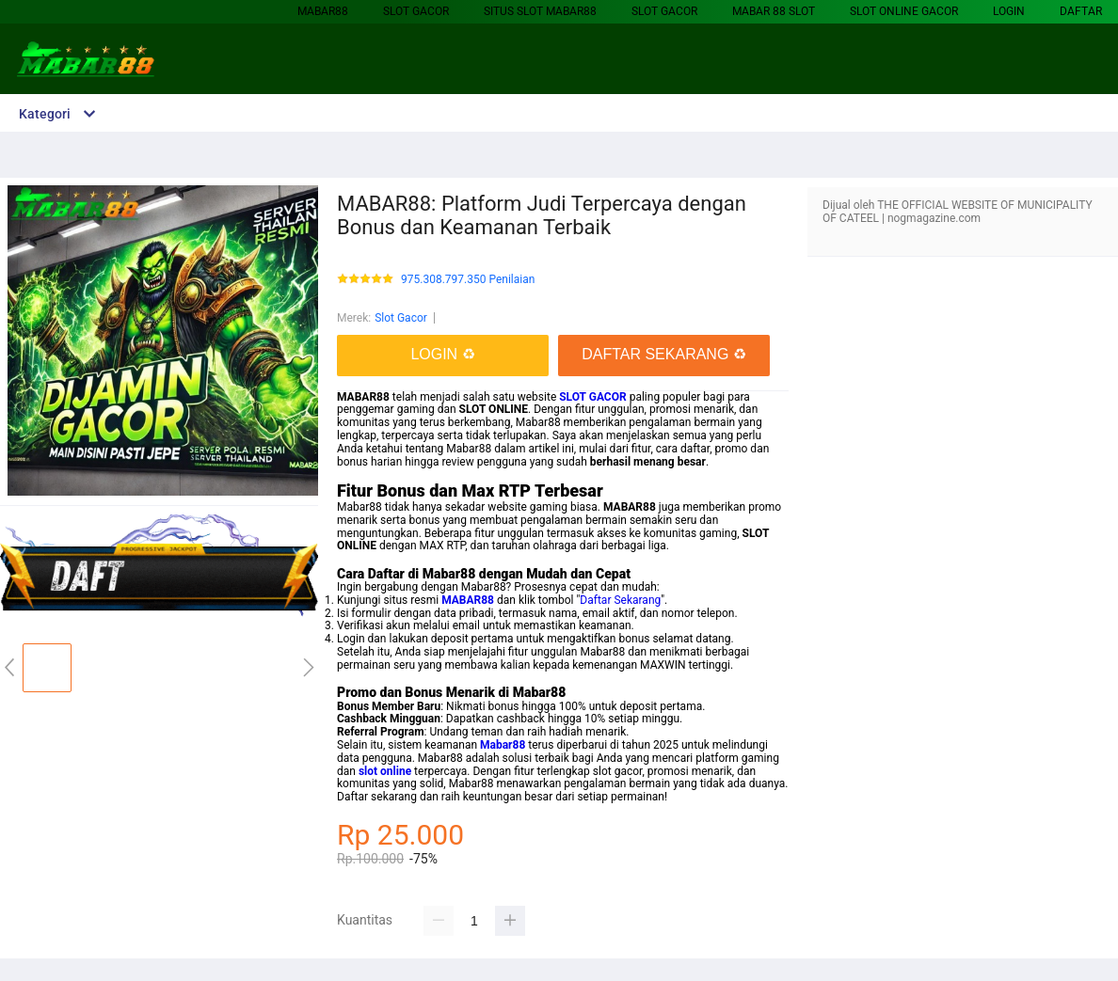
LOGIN (1009, 11)
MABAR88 (322, 11)
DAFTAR (1081, 11)
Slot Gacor (416, 11)
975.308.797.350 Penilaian (468, 280)
